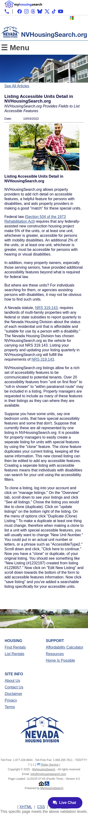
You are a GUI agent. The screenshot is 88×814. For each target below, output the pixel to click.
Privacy (11, 700)
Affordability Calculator (64, 647)
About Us (12, 681)
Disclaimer (13, 694)
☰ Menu (15, 47)
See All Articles (16, 86)
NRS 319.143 (46, 308)
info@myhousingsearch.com (48, 774)
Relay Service (47, 764)
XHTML (25, 807)
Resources (55, 654)
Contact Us (14, 687)
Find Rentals (15, 647)
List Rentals (14, 654)
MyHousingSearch (43, 769)
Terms (10, 707)
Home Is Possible (60, 660)
